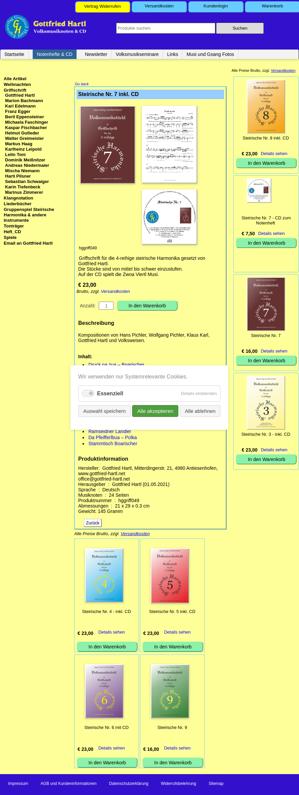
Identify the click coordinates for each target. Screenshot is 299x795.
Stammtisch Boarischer (112, 444)
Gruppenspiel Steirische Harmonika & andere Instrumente (29, 215)
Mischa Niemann (22, 170)
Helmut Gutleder (22, 132)
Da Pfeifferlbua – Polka (112, 438)
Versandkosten (159, 5)
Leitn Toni (15, 154)
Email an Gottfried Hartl (28, 243)
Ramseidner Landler (109, 432)
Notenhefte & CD (54, 54)
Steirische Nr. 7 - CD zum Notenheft (266, 220)
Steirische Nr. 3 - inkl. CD (265, 434)
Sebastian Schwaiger (27, 181)
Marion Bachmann (24, 100)
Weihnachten (17, 84)
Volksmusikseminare (137, 54)
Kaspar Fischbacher (26, 127)
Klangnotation (18, 198)
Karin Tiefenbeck (22, 186)
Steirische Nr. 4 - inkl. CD (106, 612)
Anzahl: (88, 306)
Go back (82, 85)
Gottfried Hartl (20, 95)
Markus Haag (18, 143)
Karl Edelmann (20, 106)
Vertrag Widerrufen (102, 6)
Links (172, 54)
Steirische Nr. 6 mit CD (106, 728)
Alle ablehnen (200, 411)
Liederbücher (17, 203)
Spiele (10, 237)
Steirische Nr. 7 (265, 335)
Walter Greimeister (24, 138)
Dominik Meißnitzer (25, 159)
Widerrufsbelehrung (178, 784)
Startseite (14, 54)
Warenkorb (272, 5)
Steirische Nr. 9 (172, 728)
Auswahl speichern (104, 411)
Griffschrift (15, 90)
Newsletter (96, 54)
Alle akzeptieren (156, 411)
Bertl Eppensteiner (24, 116)
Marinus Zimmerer (24, 192)
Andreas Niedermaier (27, 165)
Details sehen (111, 632)
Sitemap (216, 784)
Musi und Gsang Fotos (210, 54)
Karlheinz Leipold (23, 149)
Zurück (92, 523)
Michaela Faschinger (26, 122)
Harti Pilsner (18, 176)
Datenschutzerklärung (128, 784)
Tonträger (14, 225)
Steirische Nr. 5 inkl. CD (172, 612)
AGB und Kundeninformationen (68, 784)
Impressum (18, 784)
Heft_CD (12, 231)
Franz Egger (17, 111)
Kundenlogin (216, 5)
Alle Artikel (15, 78)
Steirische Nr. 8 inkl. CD (266, 138)
